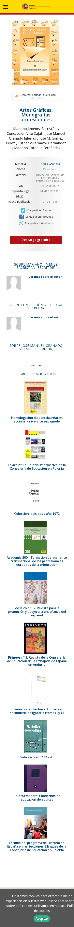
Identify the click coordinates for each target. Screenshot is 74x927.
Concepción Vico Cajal (24, 133)
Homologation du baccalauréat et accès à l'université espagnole (37, 419)
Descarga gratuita (36, 240)
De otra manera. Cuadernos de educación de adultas (36, 798)
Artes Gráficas (50, 164)
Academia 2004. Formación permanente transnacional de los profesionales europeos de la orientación (37, 561)
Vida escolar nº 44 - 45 (36, 757)
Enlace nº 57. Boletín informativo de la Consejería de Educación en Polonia (37, 467)
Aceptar (42, 918)
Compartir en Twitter (36, 210)
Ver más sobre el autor (45, 277)
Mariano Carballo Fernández (37, 147)
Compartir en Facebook (36, 216)
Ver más (36, 365)
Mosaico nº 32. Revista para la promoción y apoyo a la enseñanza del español (37, 611)
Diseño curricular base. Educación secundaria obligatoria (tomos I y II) (37, 711)
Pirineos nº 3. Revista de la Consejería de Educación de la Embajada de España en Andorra (37, 661)
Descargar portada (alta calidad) (36, 96)
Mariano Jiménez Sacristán (35, 128)
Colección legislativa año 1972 (37, 513)
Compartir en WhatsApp (36, 223)
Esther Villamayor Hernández (42, 143)
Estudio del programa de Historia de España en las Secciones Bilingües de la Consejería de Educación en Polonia (36, 846)
